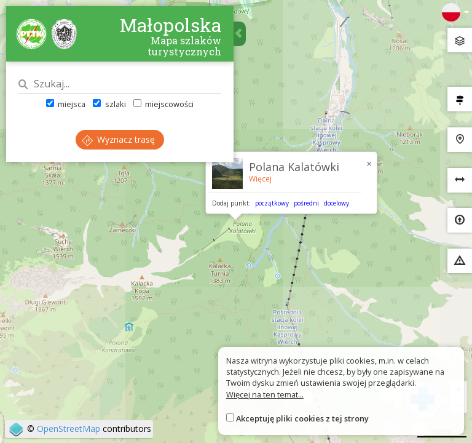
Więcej (260, 179)
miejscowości (163, 104)
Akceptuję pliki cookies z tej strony (302, 418)
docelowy (336, 203)
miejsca (65, 104)
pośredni (306, 203)
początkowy (272, 203)
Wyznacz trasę (118, 139)
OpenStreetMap (68, 428)
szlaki (109, 104)
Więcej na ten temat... (265, 394)
